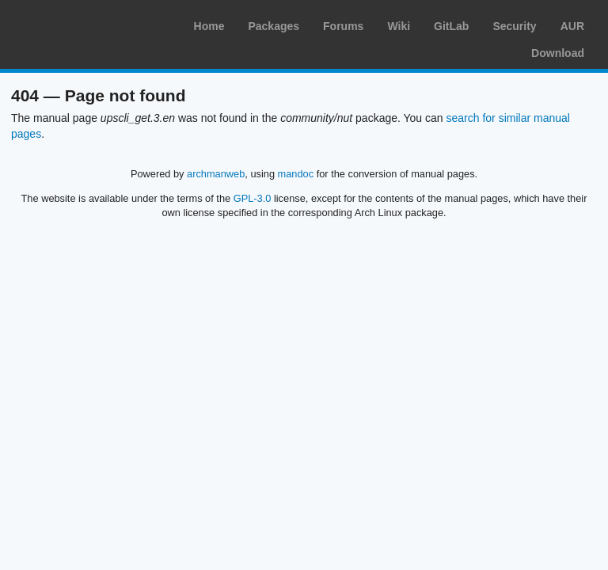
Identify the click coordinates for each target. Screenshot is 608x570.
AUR (572, 26)
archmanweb (216, 174)
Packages (273, 26)
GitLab (451, 26)
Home (209, 26)
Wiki (398, 26)
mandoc (296, 174)
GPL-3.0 (253, 198)
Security (514, 26)
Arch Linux (87, 24)
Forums (343, 26)
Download (557, 53)
